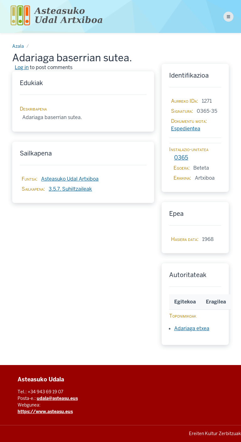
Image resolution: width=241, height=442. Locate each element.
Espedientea (185, 128)
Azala (18, 46)
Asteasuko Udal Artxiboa (70, 179)
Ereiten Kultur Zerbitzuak (215, 433)
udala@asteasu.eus (57, 398)
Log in (22, 67)
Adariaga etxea (191, 328)
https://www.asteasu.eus (45, 411)
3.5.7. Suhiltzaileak (70, 189)
